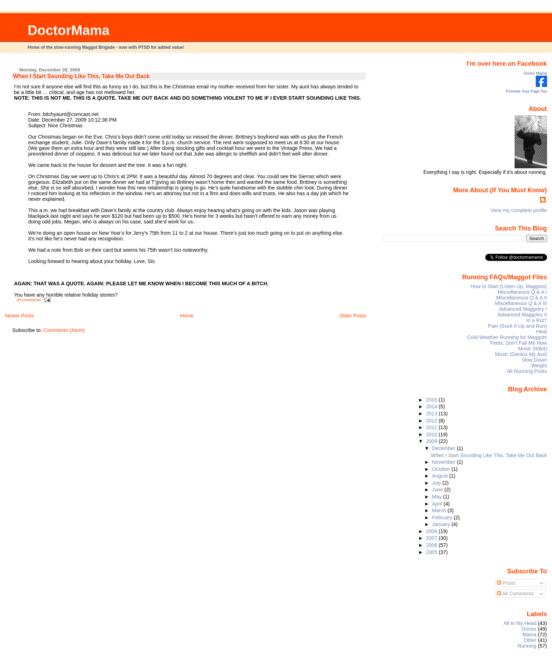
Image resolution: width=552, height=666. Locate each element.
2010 (432, 434)
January (441, 524)
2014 (432, 406)
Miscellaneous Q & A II (521, 297)
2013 (432, 413)
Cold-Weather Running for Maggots (507, 337)
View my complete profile (519, 210)
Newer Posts (19, 316)
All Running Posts (527, 371)
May (437, 496)
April (438, 504)
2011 (432, 427)
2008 (432, 531)
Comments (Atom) (64, 330)
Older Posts (352, 316)
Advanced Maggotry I (523, 309)
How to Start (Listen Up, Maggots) (508, 286)
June (438, 489)
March (439, 510)
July (437, 483)
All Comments (515, 593)
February (442, 517)
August (440, 476)
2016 (432, 400)
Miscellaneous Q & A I (522, 292)
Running (527, 646)
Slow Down (534, 360)
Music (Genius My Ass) (521, 354)
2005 (432, 552)
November (444, 462)
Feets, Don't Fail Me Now (518, 343)
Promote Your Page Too (526, 91)
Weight (539, 365)
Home (186, 316)
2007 (432, 538)
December (444, 448)
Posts (506, 583)
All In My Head (520, 623)
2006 (432, 545)
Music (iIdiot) (532, 348)
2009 (432, 441)
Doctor (529, 629)
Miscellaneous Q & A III (521, 303)
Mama (529, 634)
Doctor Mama (535, 73)
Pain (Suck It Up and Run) (517, 326)
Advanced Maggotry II (522, 314)
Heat (541, 331)
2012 (432, 420)
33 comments (29, 300)
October (441, 469)
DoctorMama (68, 30)
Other (530, 640)
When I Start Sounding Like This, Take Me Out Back (81, 76)
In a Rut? (536, 320)
